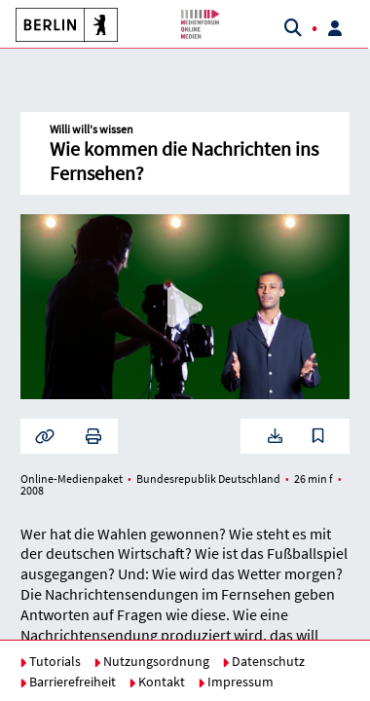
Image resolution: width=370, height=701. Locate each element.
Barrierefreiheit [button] (67, 681)
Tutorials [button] (50, 661)
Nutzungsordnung (151, 661)
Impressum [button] (236, 681)
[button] (59, 24)
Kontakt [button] (157, 681)
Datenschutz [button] (263, 661)
